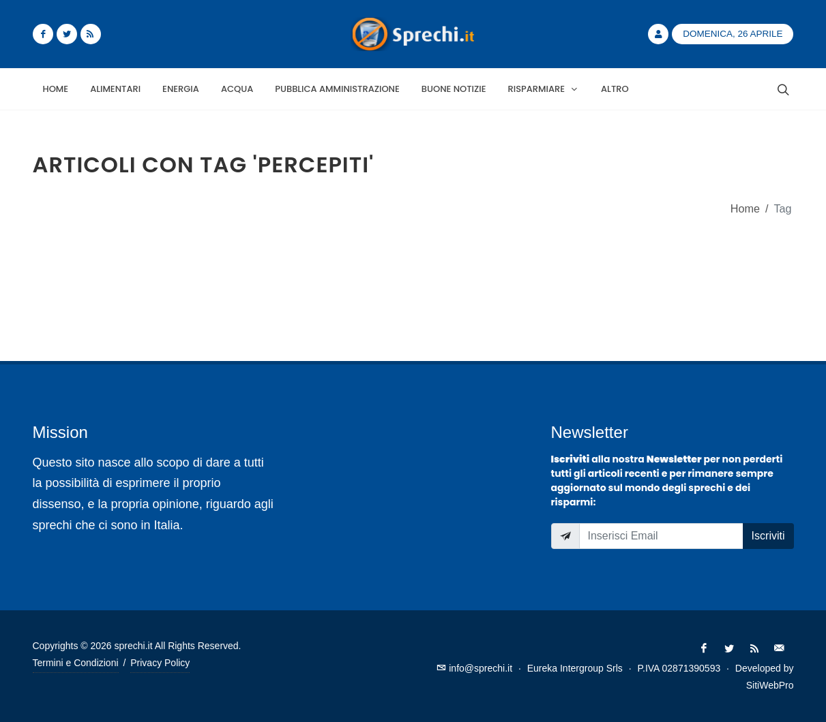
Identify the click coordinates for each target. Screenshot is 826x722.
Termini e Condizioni (76, 662)
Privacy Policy (160, 662)
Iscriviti (768, 536)
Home (745, 208)
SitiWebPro (770, 685)
